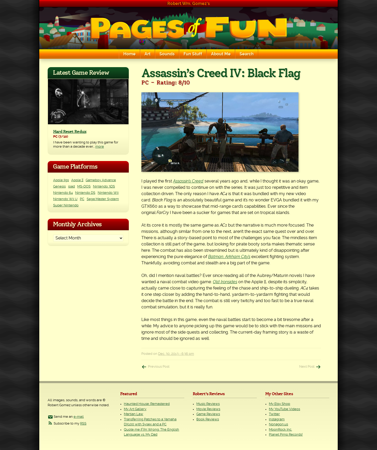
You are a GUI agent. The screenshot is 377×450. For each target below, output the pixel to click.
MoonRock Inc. (280, 429)
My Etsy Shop (279, 404)
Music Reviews (208, 404)
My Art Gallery (135, 409)
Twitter (274, 414)
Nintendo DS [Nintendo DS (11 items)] (85, 193)
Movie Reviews (208, 409)
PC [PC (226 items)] (82, 199)
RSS (83, 423)
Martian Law (133, 414)
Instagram (277, 419)
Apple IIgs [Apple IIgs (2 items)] (61, 180)
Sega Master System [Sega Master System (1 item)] (103, 199)
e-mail (79, 417)
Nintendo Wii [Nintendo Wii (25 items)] (108, 193)
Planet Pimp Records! (286, 434)
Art (148, 54)
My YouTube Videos (284, 409)
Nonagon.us (278, 424)
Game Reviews (208, 414)
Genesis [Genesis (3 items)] (59, 186)
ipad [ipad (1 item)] (71, 186)
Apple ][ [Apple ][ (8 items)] (77, 180)
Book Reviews (207, 419)
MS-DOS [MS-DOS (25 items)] (84, 186)
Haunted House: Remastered (147, 404)
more (99, 146)
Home (129, 54)
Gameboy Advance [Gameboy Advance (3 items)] (101, 180)
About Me (221, 54)
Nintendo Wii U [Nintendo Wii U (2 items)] (65, 199)
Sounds (167, 54)
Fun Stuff (193, 54)
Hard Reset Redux (69, 132)
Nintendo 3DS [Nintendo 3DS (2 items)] (104, 186)
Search (247, 54)
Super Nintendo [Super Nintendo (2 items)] (66, 205)
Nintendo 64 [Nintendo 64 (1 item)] (63, 193)
